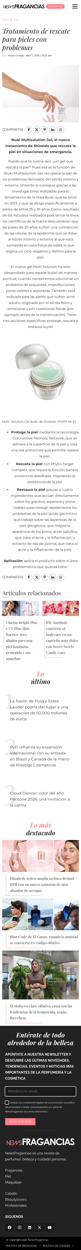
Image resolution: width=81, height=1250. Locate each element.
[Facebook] (9, 1227)
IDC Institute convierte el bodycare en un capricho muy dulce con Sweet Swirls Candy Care (62, 637)
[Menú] (75, 6)
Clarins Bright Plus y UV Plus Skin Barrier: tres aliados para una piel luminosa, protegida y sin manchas (21, 640)
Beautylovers (16, 1199)
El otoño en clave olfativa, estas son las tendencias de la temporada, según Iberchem (41, 1012)
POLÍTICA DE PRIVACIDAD (21, 1245)
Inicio (5, 19)
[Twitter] (39, 1227)
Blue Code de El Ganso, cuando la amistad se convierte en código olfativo (44, 939)
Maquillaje (13, 1182)
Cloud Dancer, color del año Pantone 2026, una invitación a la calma (40, 799)
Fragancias (13, 1170)
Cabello (11, 1193)
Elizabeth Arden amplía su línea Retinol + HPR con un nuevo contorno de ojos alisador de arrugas (43, 884)
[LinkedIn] (29, 1227)
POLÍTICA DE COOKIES (56, 1245)
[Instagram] (19, 1227)
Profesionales (16, 1205)
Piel (15, 19)
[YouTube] (49, 1227)
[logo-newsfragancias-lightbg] (23, 6)
